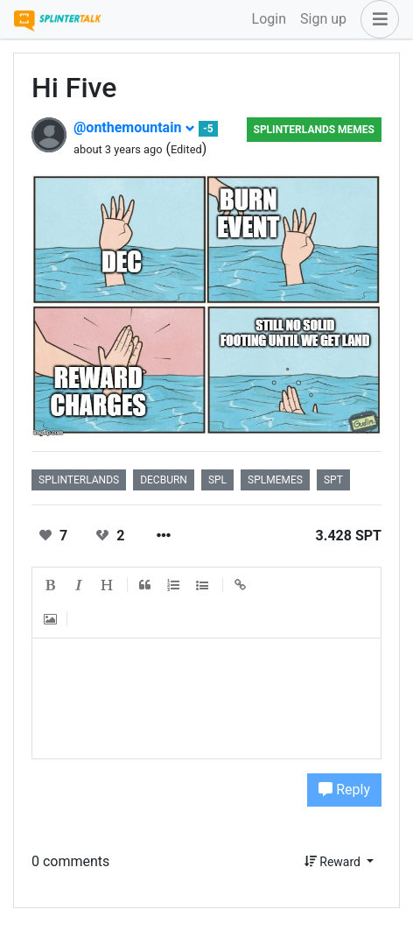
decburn (163, 480)
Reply (344, 789)
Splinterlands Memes (314, 129)
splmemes (275, 480)
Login (269, 19)
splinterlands (78, 480)
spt (333, 480)
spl (217, 480)
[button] (376, 19)
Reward (334, 862)
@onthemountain (134, 127)
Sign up (323, 19)
